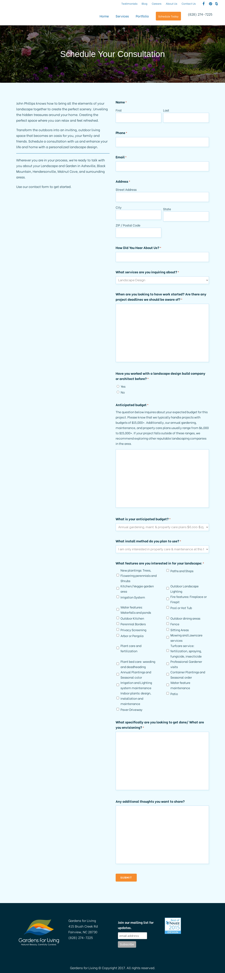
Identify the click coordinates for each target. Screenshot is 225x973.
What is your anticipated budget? (143, 519)
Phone (121, 132)
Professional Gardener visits (186, 664)
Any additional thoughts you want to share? (150, 801)
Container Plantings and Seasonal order (187, 674)
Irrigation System (133, 597)
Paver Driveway (131, 709)
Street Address (126, 189)
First (119, 110)
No (123, 392)
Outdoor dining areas (185, 618)
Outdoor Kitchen (132, 618)
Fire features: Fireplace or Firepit (188, 599)
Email (121, 157)
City (119, 207)
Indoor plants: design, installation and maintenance (136, 698)
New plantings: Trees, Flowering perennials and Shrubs (139, 575)
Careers (156, 3)
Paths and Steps (181, 571)
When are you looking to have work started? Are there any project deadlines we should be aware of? (161, 297)
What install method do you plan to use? (148, 541)
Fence (174, 624)
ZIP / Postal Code (128, 225)
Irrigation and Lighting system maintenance (136, 685)
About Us (172, 3)
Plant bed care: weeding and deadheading (138, 664)
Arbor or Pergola (132, 635)
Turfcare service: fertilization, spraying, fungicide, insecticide (186, 650)
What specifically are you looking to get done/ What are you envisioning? (160, 725)
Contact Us (189, 3)
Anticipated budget (132, 405)
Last (166, 110)
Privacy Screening (133, 630)
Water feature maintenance (180, 685)
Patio (174, 693)
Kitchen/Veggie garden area (137, 588)
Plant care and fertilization (131, 648)
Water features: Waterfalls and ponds (136, 610)
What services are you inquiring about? (147, 272)
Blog (144, 3)
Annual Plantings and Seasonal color (136, 674)
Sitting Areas (179, 630)
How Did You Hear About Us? (138, 247)
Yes (123, 386)
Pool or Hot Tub (181, 607)
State (167, 209)
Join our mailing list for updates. (136, 925)
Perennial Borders (133, 624)
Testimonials (129, 3)
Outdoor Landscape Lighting (184, 588)
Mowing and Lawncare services (186, 638)
